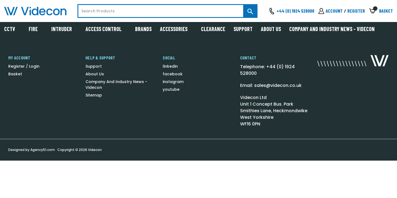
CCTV (12, 29)
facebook (173, 74)
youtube (171, 89)
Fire (36, 29)
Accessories (176, 29)
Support (243, 29)
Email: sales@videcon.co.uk (271, 85)
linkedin (170, 66)
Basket (15, 74)
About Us (271, 29)
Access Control (106, 29)
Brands (143, 29)
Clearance (213, 29)
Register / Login (23, 66)
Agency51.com (42, 149)
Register (356, 10)
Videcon (95, 149)
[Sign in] (330, 11)
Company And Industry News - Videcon (332, 29)
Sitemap (93, 95)
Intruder (64, 29)
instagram (173, 81)
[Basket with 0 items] (381, 11)
